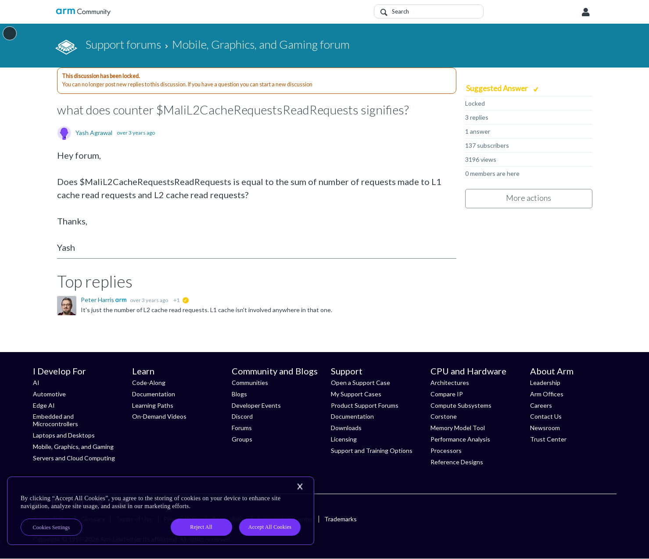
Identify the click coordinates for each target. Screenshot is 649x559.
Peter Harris (98, 299)
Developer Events (256, 405)
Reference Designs (456, 462)
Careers (541, 405)
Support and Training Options (371, 450)
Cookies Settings (51, 527)
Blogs (239, 394)
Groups (242, 439)
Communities (250, 382)
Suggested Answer (497, 88)
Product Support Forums (364, 405)
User (585, 12)
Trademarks (340, 519)
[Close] (299, 486)
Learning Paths (152, 405)
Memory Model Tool (457, 427)
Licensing (344, 439)
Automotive (49, 394)
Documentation (153, 394)
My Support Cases (356, 394)
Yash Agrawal (93, 132)
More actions (528, 198)
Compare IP (446, 394)
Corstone (443, 416)
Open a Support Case (360, 382)
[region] (160, 511)
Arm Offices (546, 394)
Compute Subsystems (460, 405)
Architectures (449, 382)
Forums (242, 427)
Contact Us (546, 416)
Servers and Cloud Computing (74, 458)
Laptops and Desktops (64, 435)
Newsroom (545, 427)
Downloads (346, 427)
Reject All (201, 527)
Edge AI (44, 405)
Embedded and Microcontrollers (55, 420)
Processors (446, 450)
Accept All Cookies (269, 527)
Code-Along (148, 382)
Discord (242, 416)
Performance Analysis (460, 439)
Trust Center (548, 439)
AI (36, 382)
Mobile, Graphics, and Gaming (73, 446)
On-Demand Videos (159, 416)
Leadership (545, 382)
